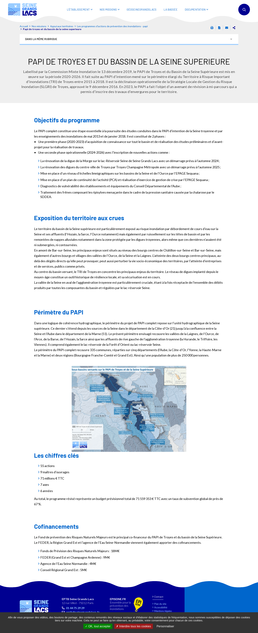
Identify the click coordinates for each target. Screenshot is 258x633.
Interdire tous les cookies (133, 626)
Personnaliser (165, 626)
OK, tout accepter (98, 626)
